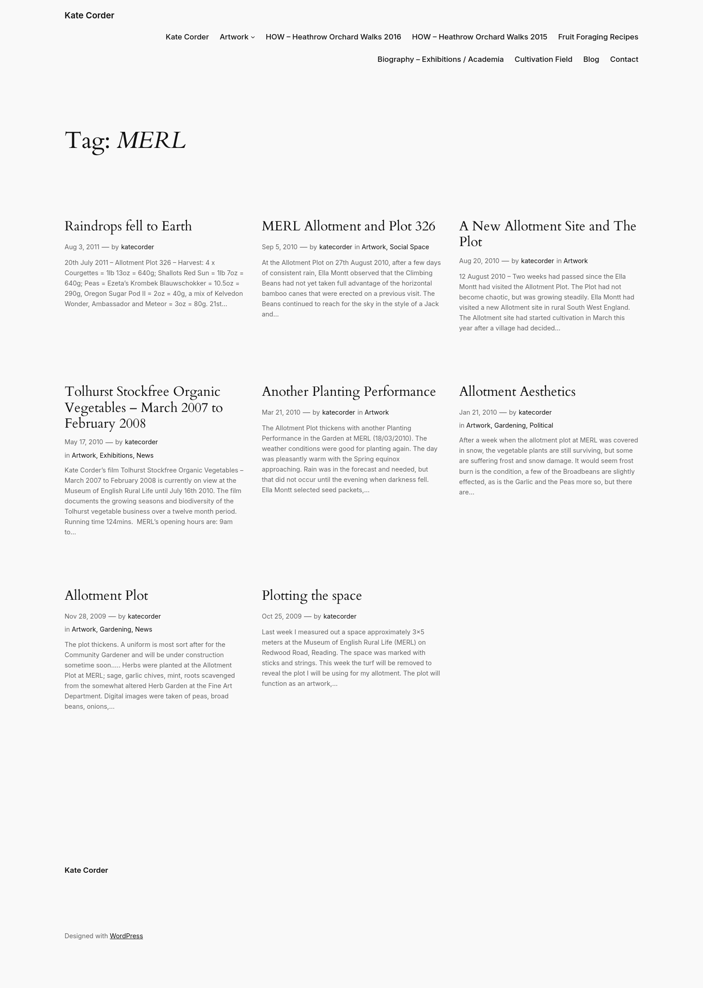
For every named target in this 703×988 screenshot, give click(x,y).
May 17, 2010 (84, 442)
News (144, 455)
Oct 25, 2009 (282, 616)
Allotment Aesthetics (517, 392)
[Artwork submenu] (253, 37)
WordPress (126, 936)
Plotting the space (312, 596)
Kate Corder (89, 15)
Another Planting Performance (349, 392)
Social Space (409, 247)
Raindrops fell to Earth (128, 227)
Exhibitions (116, 455)
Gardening (510, 425)
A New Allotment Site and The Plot (548, 235)
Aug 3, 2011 (82, 247)
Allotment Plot (106, 596)
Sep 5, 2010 (280, 247)
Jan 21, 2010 (478, 412)
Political (541, 425)
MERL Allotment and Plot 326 (348, 227)
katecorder (137, 247)
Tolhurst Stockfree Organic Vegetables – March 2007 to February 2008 (144, 408)
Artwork (234, 36)
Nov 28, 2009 (85, 616)
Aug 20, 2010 (479, 260)
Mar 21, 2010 (281, 412)
